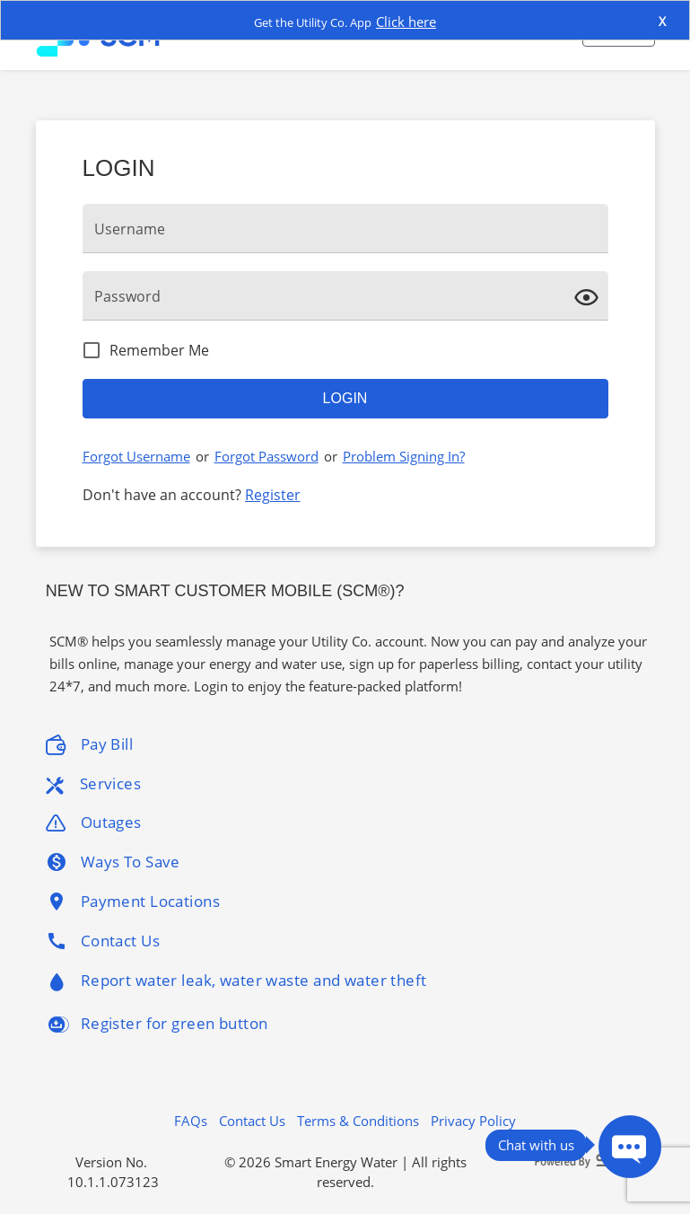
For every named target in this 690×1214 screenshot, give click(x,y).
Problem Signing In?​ (404, 456)
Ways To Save (113, 862)
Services (93, 784)
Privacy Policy (473, 1121)
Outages (94, 822)
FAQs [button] (190, 1121)
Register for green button (157, 1024)
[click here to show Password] (590, 295)
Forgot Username (136, 456)
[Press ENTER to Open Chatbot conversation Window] (629, 1146)
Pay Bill (89, 744)
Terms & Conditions (358, 1121)
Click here (406, 22)
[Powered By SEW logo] (588, 1161)
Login (345, 398)
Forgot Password (266, 456)
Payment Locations (133, 901)
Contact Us (103, 941)
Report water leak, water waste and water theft (236, 983)
